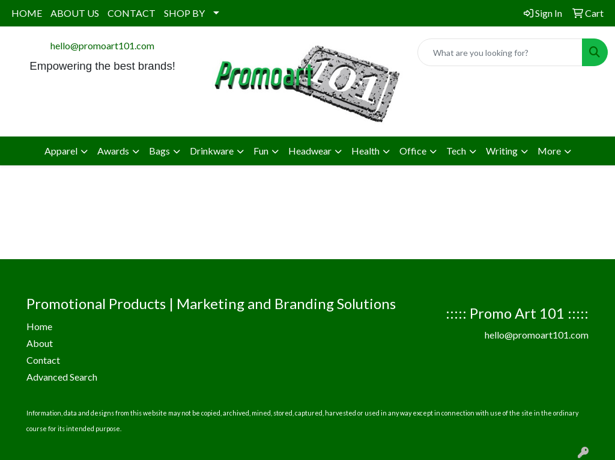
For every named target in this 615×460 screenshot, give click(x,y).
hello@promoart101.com (102, 45)
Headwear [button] (310, 150)
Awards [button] (113, 150)
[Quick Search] (500, 52)
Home (39, 326)
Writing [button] (502, 150)
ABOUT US (74, 13)
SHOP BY (184, 13)
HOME (26, 13)
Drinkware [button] (212, 150)
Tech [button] (456, 150)
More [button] (549, 150)
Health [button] (365, 150)
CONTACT (132, 13)
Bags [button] (159, 150)
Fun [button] (260, 150)
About (39, 343)
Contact (43, 360)
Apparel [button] (60, 150)
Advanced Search (61, 376)
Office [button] (412, 150)
